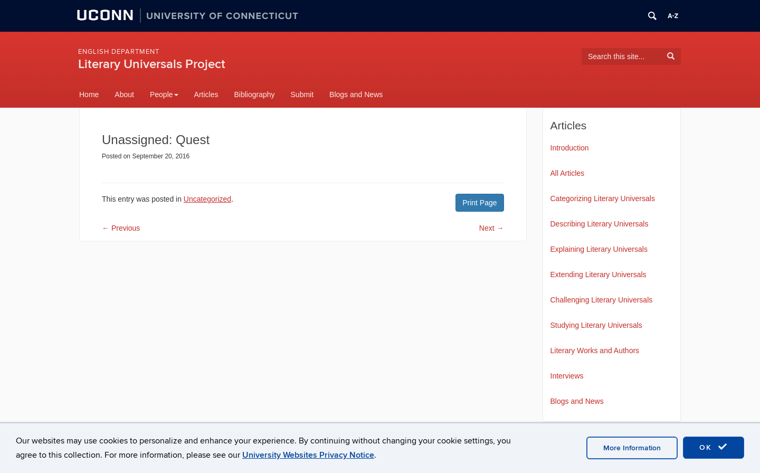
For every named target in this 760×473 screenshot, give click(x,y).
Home (89, 94)
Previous (121, 228)
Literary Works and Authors (595, 350)
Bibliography (254, 94)
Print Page (479, 202)
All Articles (567, 173)
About (124, 94)
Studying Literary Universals (596, 325)
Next (491, 228)
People (164, 94)
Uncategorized (207, 199)
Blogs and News (356, 94)
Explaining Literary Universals (599, 249)
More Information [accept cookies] (632, 447)
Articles (206, 94)
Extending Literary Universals (598, 274)
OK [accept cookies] (713, 447)
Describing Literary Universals (599, 224)
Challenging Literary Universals (601, 300)
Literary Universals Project (151, 64)
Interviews (567, 376)
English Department (118, 52)
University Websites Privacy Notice (308, 455)
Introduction (569, 148)
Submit (302, 94)
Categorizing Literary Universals (602, 198)
